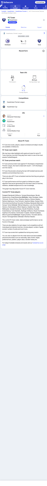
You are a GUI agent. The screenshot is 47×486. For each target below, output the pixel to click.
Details (8, 27)
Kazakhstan (11, 11)
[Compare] (12, 22)
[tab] (7, 27)
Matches (23, 27)
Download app (40, 2)
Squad (39, 27)
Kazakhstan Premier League (23, 11)
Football (4, 11)
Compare (12, 22)
